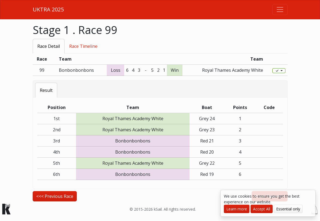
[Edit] (278, 70)
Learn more (236, 208)
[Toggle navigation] (280, 9)
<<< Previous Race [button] (54, 196)
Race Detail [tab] (48, 46)
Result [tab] (46, 90)
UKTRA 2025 (48, 9)
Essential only (288, 208)
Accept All (261, 208)
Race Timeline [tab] (83, 46)
